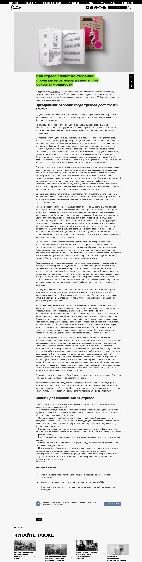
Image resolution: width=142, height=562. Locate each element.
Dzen (100, 7)
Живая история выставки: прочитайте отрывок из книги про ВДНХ (72, 482)
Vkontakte (91, 7)
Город (127, 3)
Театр (30, 3)
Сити (16, 7)
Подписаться (112, 504)
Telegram (87, 7)
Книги (73, 3)
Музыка (108, 3)
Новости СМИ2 (19, 527)
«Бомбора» (55, 92)
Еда (89, 3)
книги (39, 519)
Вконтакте (131, 81)
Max (104, 7)
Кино (13, 3)
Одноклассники (131, 86)
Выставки (52, 3)
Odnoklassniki (96, 7)
